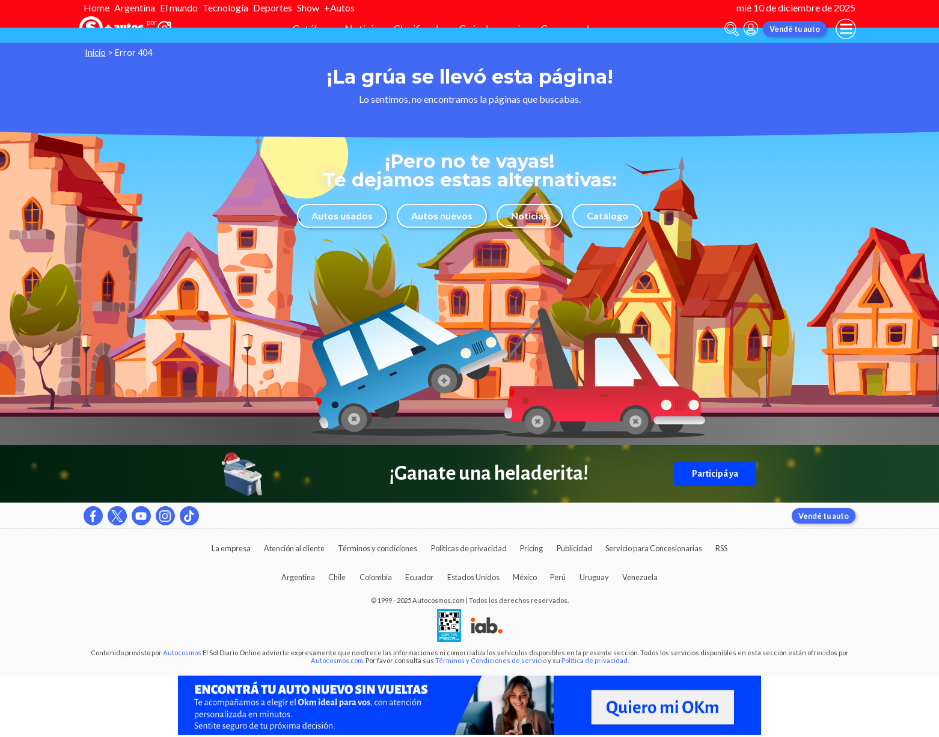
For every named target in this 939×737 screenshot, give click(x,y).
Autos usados (342, 215)
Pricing (531, 548)
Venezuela (640, 577)
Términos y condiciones (377, 548)
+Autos (339, 7)
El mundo (179, 7)
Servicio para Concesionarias (653, 548)
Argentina (134, 7)
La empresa (231, 548)
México (525, 577)
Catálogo (607, 215)
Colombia (375, 577)
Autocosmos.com (337, 660)
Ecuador (419, 577)
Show (308, 7)
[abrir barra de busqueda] (731, 29)
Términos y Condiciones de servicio (490, 660)
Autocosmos (182, 652)
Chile (337, 577)
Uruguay (594, 577)
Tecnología (225, 7)
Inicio (95, 52)
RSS (721, 548)
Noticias (529, 215)
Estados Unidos (473, 577)
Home (96, 7)
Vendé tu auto (794, 29)
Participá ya (715, 474)
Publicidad (574, 548)
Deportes (272, 7)
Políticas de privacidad (469, 548)
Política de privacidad (594, 660)
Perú (558, 577)
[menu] (846, 29)
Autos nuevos (442, 215)
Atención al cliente (294, 548)
